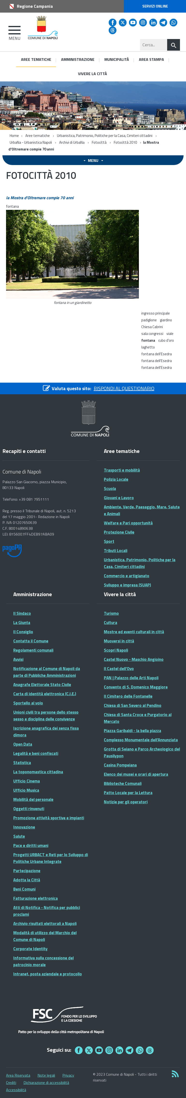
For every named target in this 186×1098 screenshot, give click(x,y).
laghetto (148, 347)
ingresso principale (155, 313)
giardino (166, 320)
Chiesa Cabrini (152, 327)
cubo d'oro (166, 340)
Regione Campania (35, 6)
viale (169, 333)
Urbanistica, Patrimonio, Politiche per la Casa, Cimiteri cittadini (105, 135)
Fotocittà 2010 (125, 142)
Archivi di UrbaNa (72, 142)
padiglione (149, 320)
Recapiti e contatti (24, 451)
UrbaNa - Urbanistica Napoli (31, 142)
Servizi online (155, 6)
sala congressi (152, 333)
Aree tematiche (37, 135)
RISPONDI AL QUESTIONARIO (124, 388)
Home (14, 135)
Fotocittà (99, 142)
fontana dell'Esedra (156, 354)
